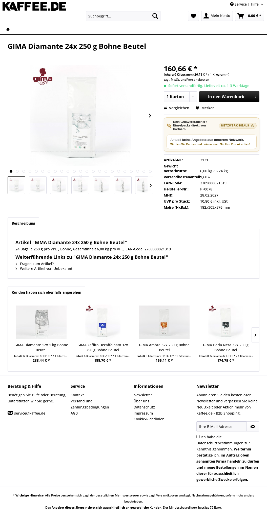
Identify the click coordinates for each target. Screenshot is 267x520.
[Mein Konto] (217, 16)
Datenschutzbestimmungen (219, 443)
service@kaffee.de (29, 413)
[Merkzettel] (193, 16)
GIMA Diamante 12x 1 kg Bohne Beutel (41, 347)
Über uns (141, 401)
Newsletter (143, 395)
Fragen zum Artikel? (34, 263)
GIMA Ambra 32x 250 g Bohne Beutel (164, 347)
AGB (74, 413)
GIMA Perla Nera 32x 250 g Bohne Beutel (226, 347)
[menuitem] (123, 16)
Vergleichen (176, 107)
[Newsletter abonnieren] (253, 426)
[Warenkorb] (249, 16)
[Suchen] (155, 16)
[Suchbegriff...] (123, 16)
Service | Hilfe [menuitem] (245, 4)
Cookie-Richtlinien (149, 419)
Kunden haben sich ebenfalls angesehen (46, 292)
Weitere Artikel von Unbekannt (43, 268)
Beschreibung (23, 223)
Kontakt (77, 395)
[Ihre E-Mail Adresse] (221, 426)
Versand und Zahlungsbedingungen (90, 404)
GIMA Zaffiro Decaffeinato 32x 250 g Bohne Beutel (102, 347)
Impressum (143, 413)
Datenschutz (144, 407)
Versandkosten (198, 79)
